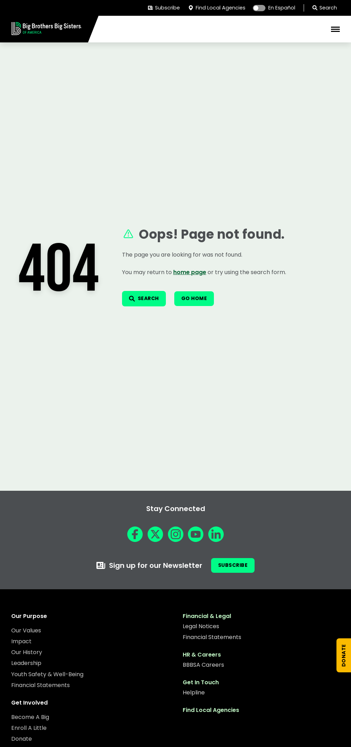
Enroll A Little (29, 728)
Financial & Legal (207, 616)
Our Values (26, 630)
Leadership (26, 663)
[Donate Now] (344, 655)
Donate (21, 739)
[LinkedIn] (216, 534)
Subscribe (164, 7)
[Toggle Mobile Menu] (335, 29)
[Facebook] (135, 534)
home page (189, 272)
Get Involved (29, 703)
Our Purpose (29, 616)
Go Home (194, 298)
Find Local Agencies (216, 7)
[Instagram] (175, 534)
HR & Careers (202, 655)
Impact (21, 641)
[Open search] (144, 298)
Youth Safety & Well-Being (47, 674)
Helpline (194, 692)
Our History (26, 652)
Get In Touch (201, 682)
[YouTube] (195, 534)
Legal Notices (201, 626)
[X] (155, 534)
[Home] (47, 32)
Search (324, 7)
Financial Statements (40, 685)
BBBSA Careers (203, 665)
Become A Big (30, 717)
